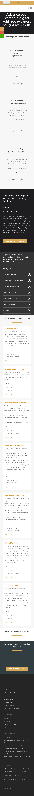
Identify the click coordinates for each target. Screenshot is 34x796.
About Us (7, 684)
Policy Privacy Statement (12, 708)
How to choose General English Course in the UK (17, 758)
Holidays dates (8, 699)
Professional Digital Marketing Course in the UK (16, 752)
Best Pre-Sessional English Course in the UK (16, 742)
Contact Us (7, 696)
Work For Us (8, 690)
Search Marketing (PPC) (17, 286)
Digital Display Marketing (17, 292)
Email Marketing (17, 304)
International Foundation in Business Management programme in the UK (15, 747)
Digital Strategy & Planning (17, 298)
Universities (7, 721)
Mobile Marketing (17, 310)
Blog (5, 687)
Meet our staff (8, 702)
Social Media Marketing (17, 274)
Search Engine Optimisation (17, 280)
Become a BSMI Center (24, 3)
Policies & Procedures (10, 693)
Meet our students (9, 705)
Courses (6, 718)
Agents (6, 727)
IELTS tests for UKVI (10, 737)
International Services (10, 724)
